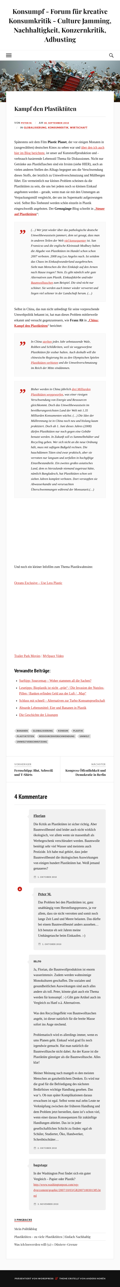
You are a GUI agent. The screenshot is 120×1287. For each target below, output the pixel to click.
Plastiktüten (25, 736)
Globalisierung (35, 127)
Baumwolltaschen (42, 282)
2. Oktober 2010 (48, 1148)
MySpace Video (53, 656)
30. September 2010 (58, 122)
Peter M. (27, 122)
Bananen (22, 731)
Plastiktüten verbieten (44, 362)
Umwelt (85, 736)
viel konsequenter (75, 240)
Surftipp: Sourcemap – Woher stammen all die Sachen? (55, 680)
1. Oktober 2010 (48, 877)
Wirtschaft (79, 127)
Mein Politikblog (25, 1229)
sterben (47, 341)
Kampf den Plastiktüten (58, 107)
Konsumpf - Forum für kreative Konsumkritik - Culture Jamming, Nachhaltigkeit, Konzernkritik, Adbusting (60, 25)
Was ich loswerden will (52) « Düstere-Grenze (45, 1244)
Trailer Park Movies (27, 656)
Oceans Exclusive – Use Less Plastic (38, 583)
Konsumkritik (58, 127)
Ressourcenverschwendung (57, 736)
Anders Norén (96, 1278)
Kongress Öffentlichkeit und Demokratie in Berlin (85, 772)
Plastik (78, 731)
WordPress (45, 1278)
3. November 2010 (49, 1204)
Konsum (63, 731)
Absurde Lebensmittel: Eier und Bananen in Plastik (52, 708)
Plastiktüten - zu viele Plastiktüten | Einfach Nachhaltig (52, 1237)
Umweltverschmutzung (32, 742)
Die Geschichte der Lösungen (38, 715)
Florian (39, 815)
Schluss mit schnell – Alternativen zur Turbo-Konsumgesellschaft (62, 700)
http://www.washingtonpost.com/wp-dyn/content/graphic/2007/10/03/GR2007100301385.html (67, 1190)
